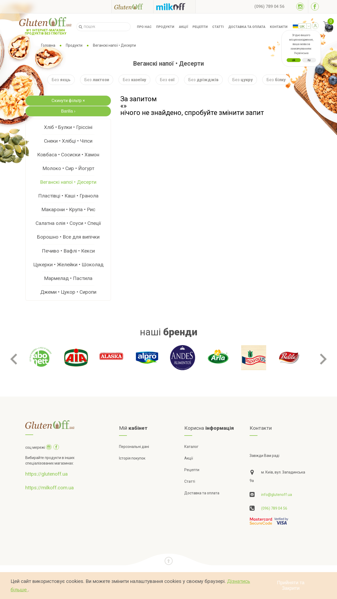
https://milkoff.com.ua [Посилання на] (49, 488)
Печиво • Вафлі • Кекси (68, 251)
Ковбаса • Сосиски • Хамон (68, 155)
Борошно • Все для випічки (68, 237)
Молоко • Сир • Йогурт (68, 168)
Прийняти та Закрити (290, 585)
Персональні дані (134, 447)
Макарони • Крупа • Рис (68, 209)
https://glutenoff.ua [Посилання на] (46, 474)
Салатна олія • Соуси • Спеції (68, 223)
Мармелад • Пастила (68, 278)
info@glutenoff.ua (276, 494)
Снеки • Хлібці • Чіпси (68, 141)
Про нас (144, 27)
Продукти (165, 27)
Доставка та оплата (246, 27)
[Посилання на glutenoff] (132, 6)
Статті (218, 27)
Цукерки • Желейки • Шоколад (68, 265)
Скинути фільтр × (68, 100)
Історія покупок (132, 458)
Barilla (68, 111)
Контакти (279, 27)
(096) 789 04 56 (274, 508)
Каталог (191, 447)
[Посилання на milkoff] (174, 6)
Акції (183, 27)
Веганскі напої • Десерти (68, 182)
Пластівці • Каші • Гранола (68, 196)
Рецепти (200, 27)
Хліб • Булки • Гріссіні (68, 127)
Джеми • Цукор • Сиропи (68, 292)
